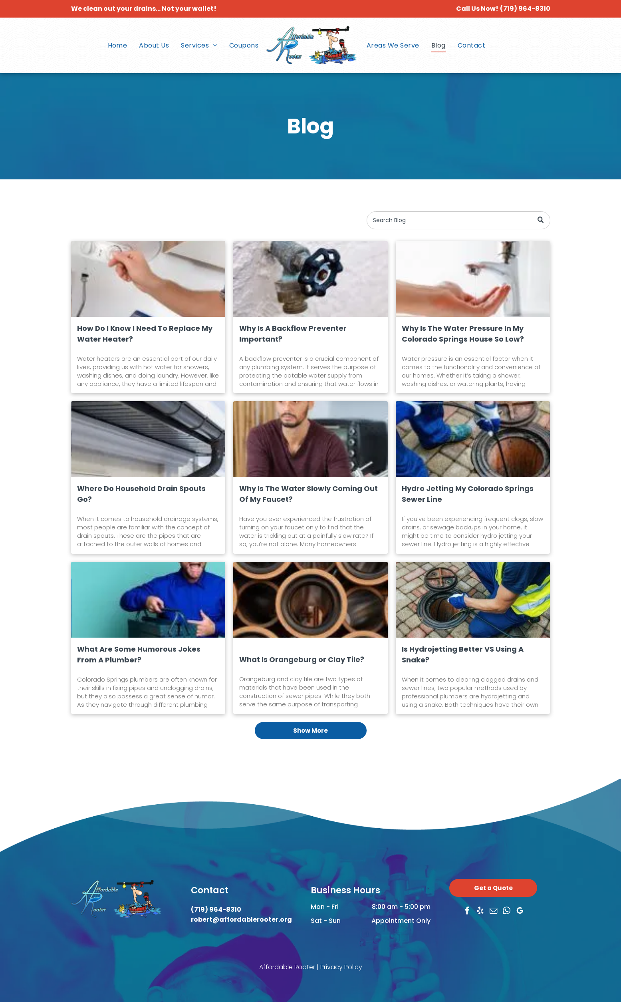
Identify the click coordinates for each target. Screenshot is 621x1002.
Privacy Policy (341, 967)
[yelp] (480, 911)
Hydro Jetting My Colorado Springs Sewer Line (468, 493)
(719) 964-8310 (525, 8)
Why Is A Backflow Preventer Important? (293, 333)
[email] (493, 911)
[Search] (458, 220)
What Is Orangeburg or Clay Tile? (301, 659)
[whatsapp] (506, 911)
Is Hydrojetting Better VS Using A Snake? (463, 654)
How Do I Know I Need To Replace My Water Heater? (144, 333)
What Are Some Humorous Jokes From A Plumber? (138, 654)
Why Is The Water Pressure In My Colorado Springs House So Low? (463, 333)
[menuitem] (117, 45)
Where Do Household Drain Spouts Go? (141, 493)
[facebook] (467, 911)
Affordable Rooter (287, 967)
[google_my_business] (520, 911)
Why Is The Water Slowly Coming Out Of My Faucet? (308, 493)
